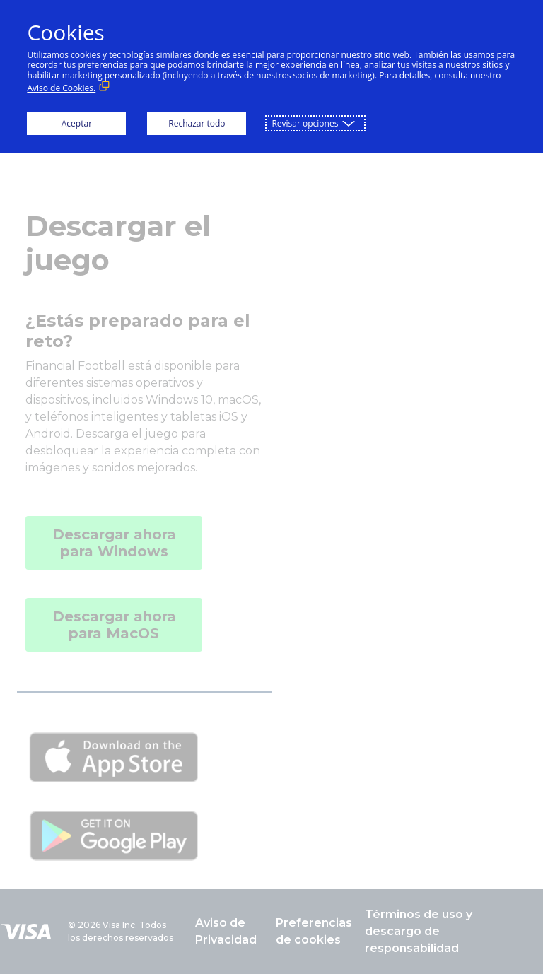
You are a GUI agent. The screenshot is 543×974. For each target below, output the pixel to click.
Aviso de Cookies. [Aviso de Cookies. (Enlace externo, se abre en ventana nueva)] (61, 88)
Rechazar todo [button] (196, 123)
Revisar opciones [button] (305, 123)
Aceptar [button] (77, 123)
